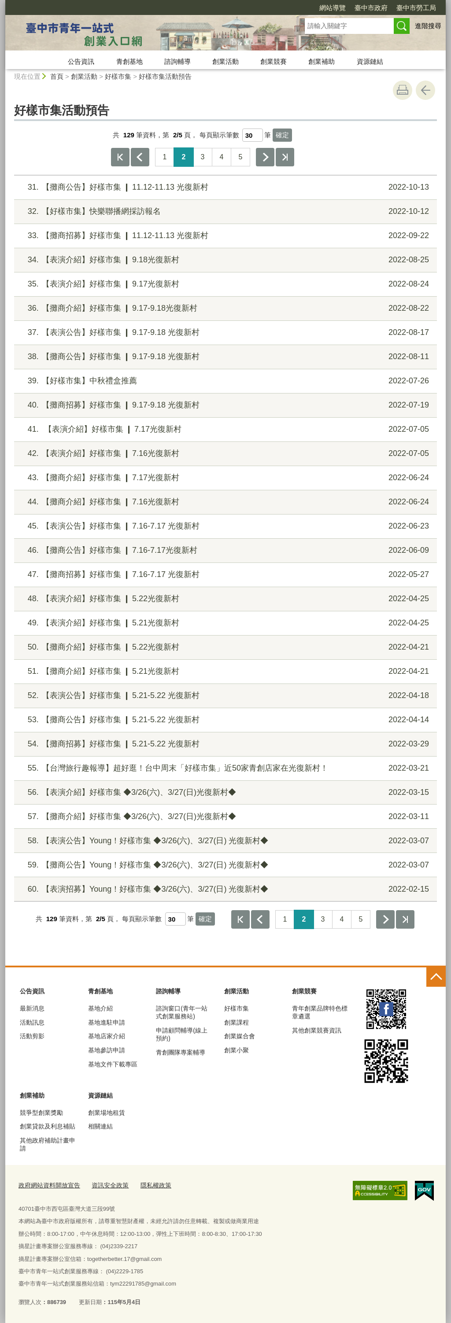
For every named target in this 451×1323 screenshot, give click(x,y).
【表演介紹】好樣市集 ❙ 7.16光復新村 (224, 453)
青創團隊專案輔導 (180, 1052)
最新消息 (32, 1008)
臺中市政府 (371, 7)
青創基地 (129, 61)
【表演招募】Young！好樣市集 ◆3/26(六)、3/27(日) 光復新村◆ (224, 889)
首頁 (56, 76)
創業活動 (225, 61)
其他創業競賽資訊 (316, 1030)
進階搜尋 (428, 25)
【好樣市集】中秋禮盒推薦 (224, 381)
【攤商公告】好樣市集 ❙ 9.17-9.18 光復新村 (224, 356)
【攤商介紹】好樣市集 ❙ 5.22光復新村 (224, 647)
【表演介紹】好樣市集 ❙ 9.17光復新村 (224, 284)
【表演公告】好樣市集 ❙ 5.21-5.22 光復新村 (224, 695)
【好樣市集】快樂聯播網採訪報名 (224, 211)
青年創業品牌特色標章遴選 (319, 1012)
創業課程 (236, 1022)
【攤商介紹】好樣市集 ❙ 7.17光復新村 (224, 477)
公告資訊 (81, 61)
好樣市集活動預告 (165, 76)
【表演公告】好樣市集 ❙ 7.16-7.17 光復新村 (224, 526)
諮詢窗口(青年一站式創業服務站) (181, 1012)
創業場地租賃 (106, 1112)
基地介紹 (100, 1008)
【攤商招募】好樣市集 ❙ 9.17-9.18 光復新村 (224, 405)
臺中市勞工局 (416, 7)
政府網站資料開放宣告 (47, 1185)
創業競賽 (273, 61)
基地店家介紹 (106, 1036)
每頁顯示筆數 (219, 135)
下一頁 (265, 157)
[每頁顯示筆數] (252, 135)
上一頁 (140, 157)
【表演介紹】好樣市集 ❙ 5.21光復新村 (224, 623)
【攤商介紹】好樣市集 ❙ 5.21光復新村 (224, 671)
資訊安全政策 (104, 1185)
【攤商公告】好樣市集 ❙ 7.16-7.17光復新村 (224, 550)
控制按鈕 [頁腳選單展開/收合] (436, 977)
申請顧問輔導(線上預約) (181, 1034)
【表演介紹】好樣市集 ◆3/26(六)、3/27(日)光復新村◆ (224, 792)
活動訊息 (32, 1022)
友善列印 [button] (402, 90)
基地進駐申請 (106, 1022)
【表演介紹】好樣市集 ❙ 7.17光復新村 (224, 429)
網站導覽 (332, 7)
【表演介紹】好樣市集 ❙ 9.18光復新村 (224, 260)
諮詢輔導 (177, 61)
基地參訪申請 (106, 1050)
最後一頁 (285, 157)
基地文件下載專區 (112, 1064)
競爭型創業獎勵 (41, 1112)
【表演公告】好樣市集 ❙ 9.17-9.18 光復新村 (224, 332)
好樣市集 (118, 76)
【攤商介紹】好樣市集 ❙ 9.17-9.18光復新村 (224, 308)
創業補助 (321, 61)
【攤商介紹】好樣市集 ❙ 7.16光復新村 (224, 502)
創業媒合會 (239, 1036)
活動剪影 (32, 1036)
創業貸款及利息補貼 (47, 1126)
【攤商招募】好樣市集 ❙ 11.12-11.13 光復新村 (224, 235)
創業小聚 (236, 1050)
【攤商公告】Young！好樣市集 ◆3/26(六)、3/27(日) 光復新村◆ (224, 865)
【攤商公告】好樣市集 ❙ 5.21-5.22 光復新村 (224, 719)
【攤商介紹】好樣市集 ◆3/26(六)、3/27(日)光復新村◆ (224, 816)
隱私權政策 (147, 1185)
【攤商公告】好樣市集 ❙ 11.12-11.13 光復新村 (224, 187)
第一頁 (120, 157)
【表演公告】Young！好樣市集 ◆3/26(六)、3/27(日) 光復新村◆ (224, 840)
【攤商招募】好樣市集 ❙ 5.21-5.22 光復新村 (224, 744)
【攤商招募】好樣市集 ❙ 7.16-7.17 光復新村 (224, 574)
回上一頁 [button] (425, 90)
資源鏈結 (370, 61)
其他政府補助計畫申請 (47, 1144)
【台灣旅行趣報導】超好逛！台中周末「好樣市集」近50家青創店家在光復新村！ (224, 768)
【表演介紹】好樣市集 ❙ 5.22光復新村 (224, 598)
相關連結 (100, 1126)
